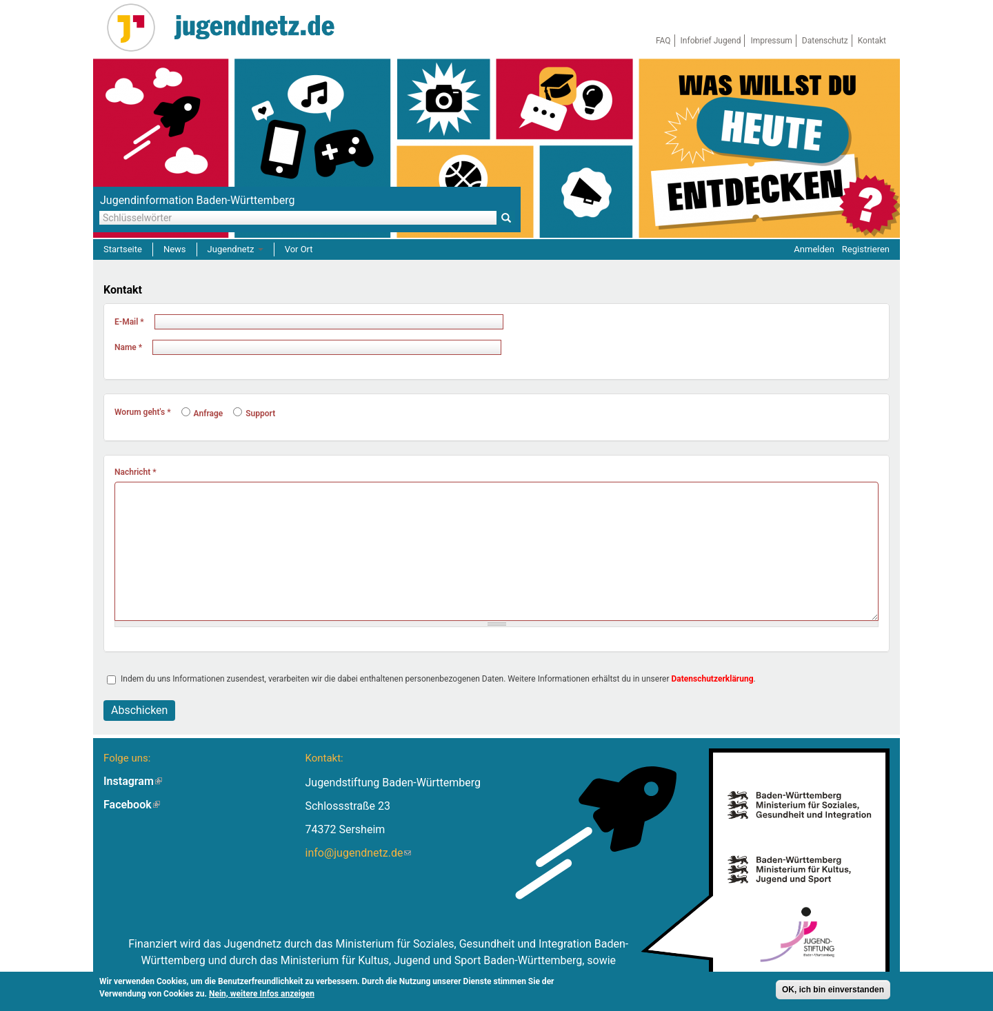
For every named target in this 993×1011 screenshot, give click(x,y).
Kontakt (872, 40)
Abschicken (139, 710)
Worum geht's (142, 412)
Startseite (122, 249)
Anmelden (814, 249)
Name (128, 347)
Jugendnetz (235, 249)
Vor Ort (299, 249)
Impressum (771, 40)
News (174, 249)
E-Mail (129, 322)
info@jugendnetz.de (358, 852)
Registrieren (866, 249)
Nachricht (135, 472)
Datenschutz (825, 40)
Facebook (131, 804)
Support (254, 413)
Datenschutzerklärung (713, 679)
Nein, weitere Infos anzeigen (261, 994)
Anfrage (202, 413)
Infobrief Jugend (711, 40)
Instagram (132, 781)
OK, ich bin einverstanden (833, 989)
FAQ (663, 40)
